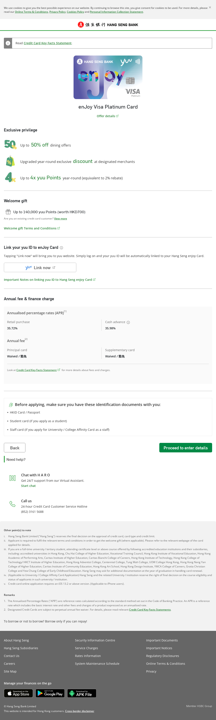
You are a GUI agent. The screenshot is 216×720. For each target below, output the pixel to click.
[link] (79, 711)
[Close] (210, 7)
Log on (209, 27)
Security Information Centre (95, 640)
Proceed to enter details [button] (186, 447)
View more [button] (60, 218)
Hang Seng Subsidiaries (21, 648)
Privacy (151, 671)
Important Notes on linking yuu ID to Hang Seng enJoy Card (48, 280)
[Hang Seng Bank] (108, 25)
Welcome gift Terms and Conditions (30, 228)
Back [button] (14, 447)
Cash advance (117, 322)
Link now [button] (37, 267)
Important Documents (162, 640)
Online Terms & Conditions (31, 12)
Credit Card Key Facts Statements (150, 609)
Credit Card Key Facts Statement (48, 43)
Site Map (10, 671)
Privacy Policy (57, 12)
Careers (9, 664)
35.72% (12, 328)
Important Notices (159, 648)
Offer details (106, 116)
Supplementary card (120, 350)
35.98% (110, 328)
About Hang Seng (16, 640)
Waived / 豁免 (17, 356)
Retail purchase (18, 322)
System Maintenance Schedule (97, 664)
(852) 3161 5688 (32, 512)
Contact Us (11, 656)
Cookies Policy (75, 12)
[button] (7, 25)
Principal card (17, 350)
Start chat (28, 486)
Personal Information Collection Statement (116, 12)
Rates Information (88, 656)
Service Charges (86, 648)
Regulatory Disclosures (162, 656)
